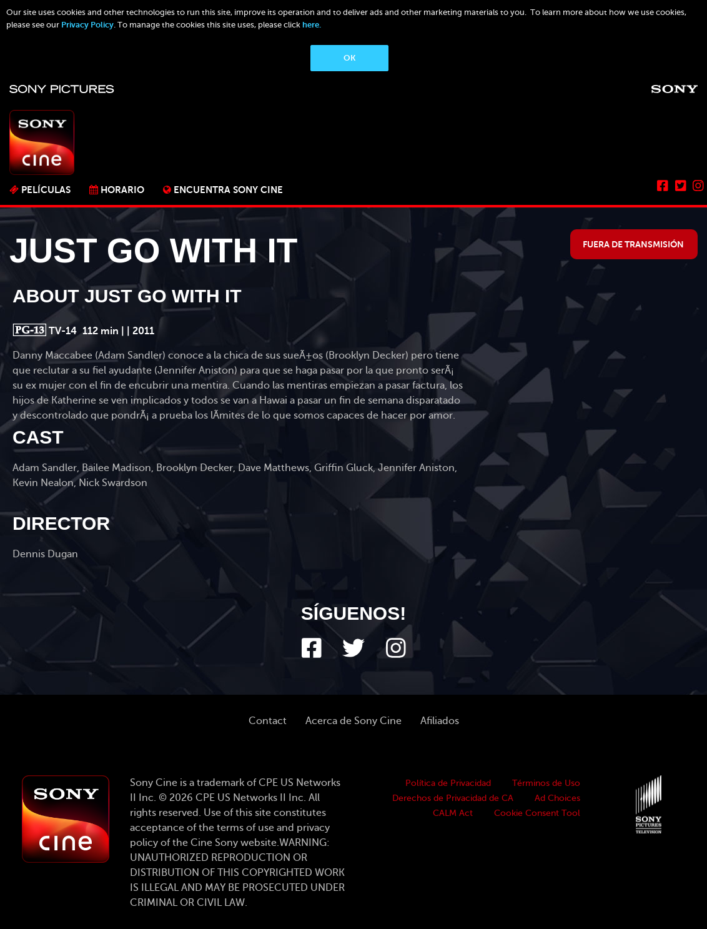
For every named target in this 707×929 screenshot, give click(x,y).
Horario (122, 189)
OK (349, 57)
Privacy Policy (87, 24)
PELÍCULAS (46, 189)
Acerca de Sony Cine (353, 721)
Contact (268, 721)
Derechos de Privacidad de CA (452, 798)
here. (311, 24)
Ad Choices (557, 798)
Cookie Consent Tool (537, 813)
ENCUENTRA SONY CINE (228, 189)
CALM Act (453, 813)
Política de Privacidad (448, 783)
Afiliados (439, 721)
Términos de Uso (546, 783)
